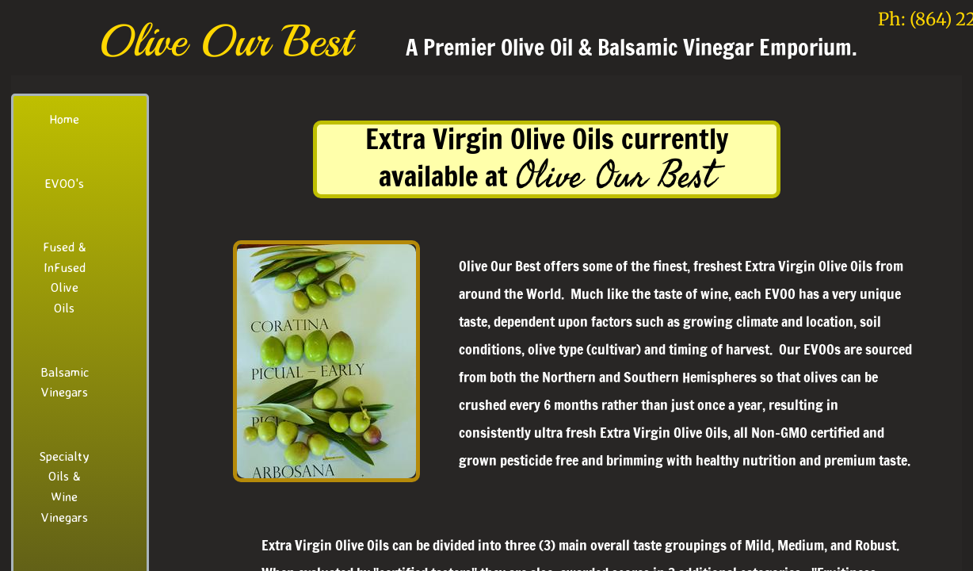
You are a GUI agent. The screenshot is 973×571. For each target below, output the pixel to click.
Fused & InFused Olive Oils (64, 277)
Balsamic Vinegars (64, 382)
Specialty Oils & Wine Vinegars (64, 486)
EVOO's (64, 183)
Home (64, 119)
